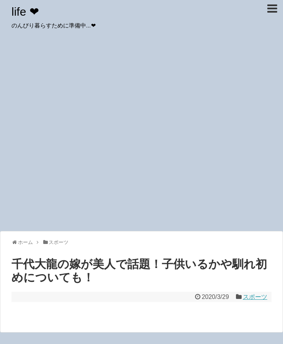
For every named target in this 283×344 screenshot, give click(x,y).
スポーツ (255, 297)
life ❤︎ (25, 11)
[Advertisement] (71, 153)
